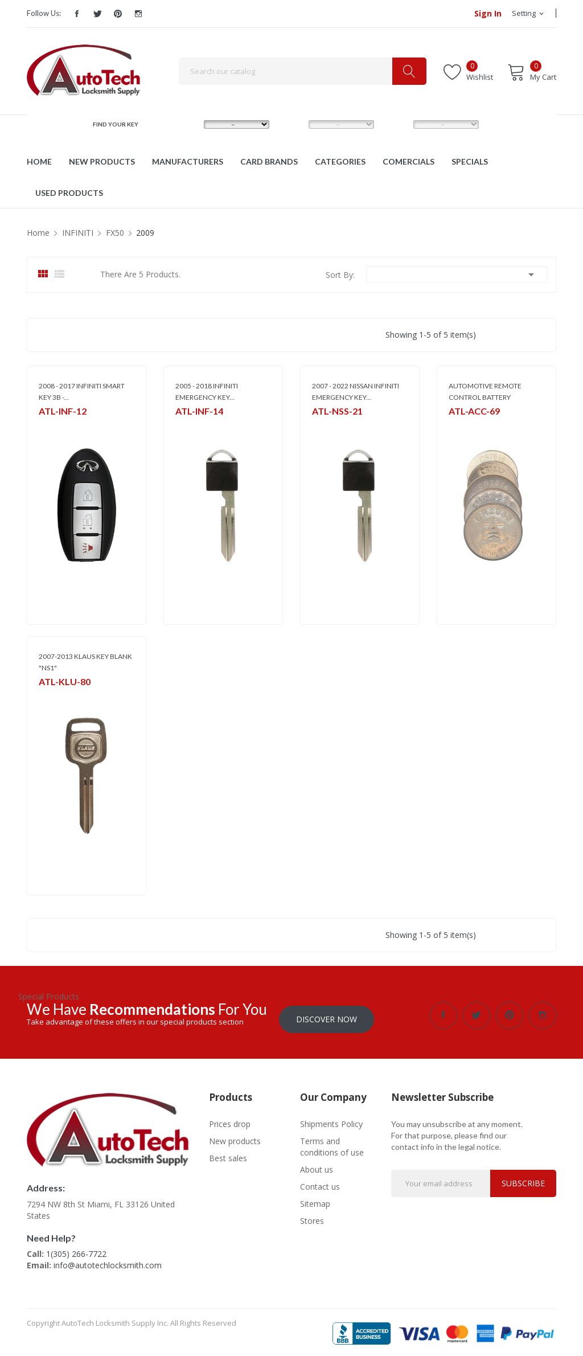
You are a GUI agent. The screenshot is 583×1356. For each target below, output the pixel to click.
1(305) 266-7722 (76, 1250)
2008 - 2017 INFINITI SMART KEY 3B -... (82, 392)
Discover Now (326, 1015)
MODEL (294, 124)
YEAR (395, 124)
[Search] (302, 71)
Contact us (320, 1182)
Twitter (97, 13)
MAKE (186, 124)
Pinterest (117, 13)
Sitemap (315, 1199)
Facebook (76, 13)
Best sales (228, 1154)
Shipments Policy (331, 1120)
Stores (312, 1216)
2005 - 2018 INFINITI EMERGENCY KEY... (206, 392)
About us (316, 1165)
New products (235, 1137)
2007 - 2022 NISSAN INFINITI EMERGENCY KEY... (355, 392)
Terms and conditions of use (332, 1143)
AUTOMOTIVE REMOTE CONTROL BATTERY (485, 392)
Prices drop (230, 1120)
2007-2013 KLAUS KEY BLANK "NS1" (85, 662)
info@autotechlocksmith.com (108, 1261)
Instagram (138, 13)
